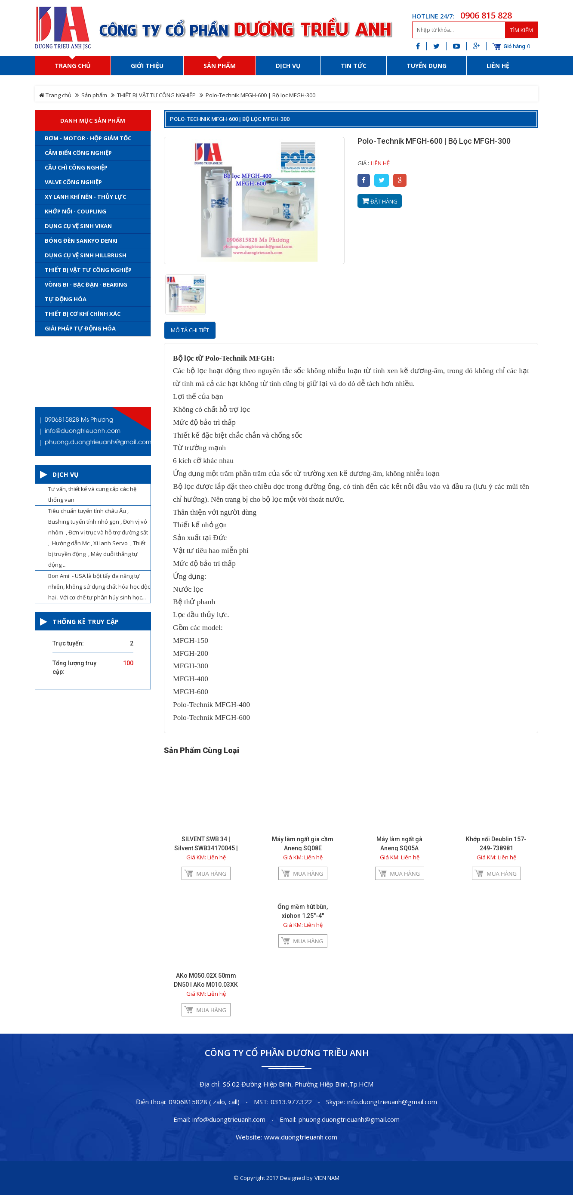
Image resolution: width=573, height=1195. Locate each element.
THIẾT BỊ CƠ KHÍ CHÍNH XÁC (82, 314)
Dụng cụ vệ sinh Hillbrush (85, 255)
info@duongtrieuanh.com (228, 1119)
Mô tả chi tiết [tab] (190, 330)
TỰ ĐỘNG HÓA (65, 299)
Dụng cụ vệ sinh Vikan (78, 226)
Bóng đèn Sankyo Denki (81, 240)
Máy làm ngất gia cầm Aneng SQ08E (302, 844)
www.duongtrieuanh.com (300, 1137)
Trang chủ (55, 95)
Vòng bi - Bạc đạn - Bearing (86, 284)
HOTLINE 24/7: (433, 16)
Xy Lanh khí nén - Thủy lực (85, 197)
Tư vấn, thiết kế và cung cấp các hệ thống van (92, 494)
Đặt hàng (379, 201)
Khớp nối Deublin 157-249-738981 (496, 844)
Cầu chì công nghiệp (76, 167)
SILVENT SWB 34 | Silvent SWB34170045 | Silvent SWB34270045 (206, 848)
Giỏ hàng (514, 46)
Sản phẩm (94, 95)
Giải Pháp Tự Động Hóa (80, 328)
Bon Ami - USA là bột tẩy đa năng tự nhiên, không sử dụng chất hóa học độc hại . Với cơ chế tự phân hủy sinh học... (99, 586)
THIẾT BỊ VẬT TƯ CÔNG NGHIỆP (156, 95)
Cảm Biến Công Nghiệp (78, 153)
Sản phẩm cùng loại (201, 750)
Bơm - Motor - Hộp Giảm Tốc (88, 138)
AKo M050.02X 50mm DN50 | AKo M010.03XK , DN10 (206, 984)
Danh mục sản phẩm (93, 120)
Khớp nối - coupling (75, 211)
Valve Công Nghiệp (73, 182)
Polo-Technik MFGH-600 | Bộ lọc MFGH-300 (230, 119)
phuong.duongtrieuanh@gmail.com (349, 1119)
